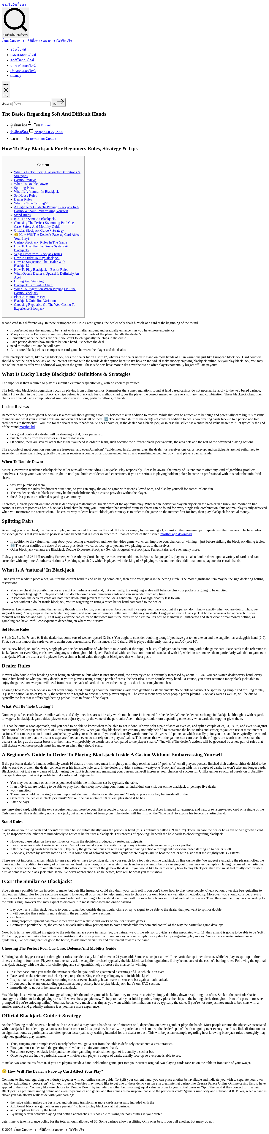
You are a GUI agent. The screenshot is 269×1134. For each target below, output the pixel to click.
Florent (46, 125)
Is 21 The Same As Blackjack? (35, 219)
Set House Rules (25, 195)
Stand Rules (22, 215)
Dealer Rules (23, 199)
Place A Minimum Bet (29, 297)
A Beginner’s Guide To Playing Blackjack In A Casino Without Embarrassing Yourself (46, 209)
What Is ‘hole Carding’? (30, 203)
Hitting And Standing (29, 281)
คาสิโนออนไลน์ (22, 60)
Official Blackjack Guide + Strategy (39, 230)
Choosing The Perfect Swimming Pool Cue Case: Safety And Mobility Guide (44, 224)
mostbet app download (176, 534)
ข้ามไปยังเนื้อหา (14, 4)
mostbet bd (27, 427)
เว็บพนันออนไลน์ (23, 71)
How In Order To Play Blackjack (37, 258)
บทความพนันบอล (43, 138)
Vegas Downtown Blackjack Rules (38, 254)
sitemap (15, 75)
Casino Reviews (25, 180)
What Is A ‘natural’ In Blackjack (36, 191)
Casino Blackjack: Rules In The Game (40, 242)
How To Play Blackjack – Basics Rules (41, 269)
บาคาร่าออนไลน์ (23, 65)
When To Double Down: (31, 184)
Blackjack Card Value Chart (33, 285)
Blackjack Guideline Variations (35, 301)
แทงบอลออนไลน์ (23, 55)
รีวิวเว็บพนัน (19, 49)
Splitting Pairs (24, 188)
